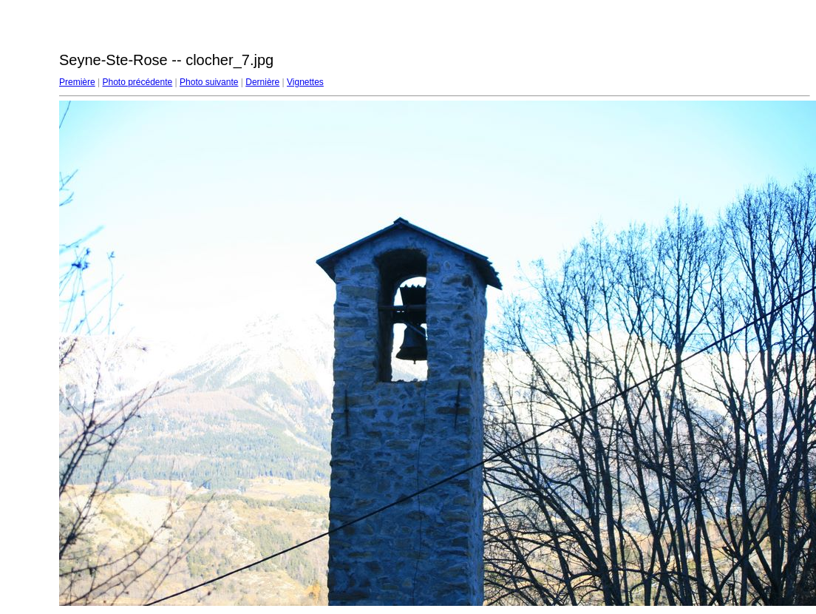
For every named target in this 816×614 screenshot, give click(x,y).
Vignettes (305, 82)
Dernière (262, 82)
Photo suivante (209, 82)
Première (77, 82)
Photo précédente (137, 82)
